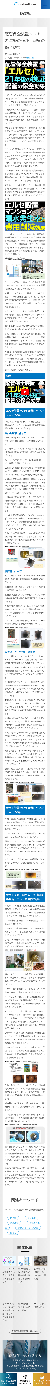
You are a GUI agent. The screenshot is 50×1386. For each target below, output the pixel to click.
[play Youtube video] (25, 392)
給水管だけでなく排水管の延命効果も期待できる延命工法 (24, 1275)
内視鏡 (13, 1218)
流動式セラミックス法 (28, 1228)
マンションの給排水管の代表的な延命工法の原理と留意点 (9, 1275)
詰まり (13, 1233)
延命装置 (14, 1223)
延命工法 (30, 57)
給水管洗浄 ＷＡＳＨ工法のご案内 (24, 1306)
